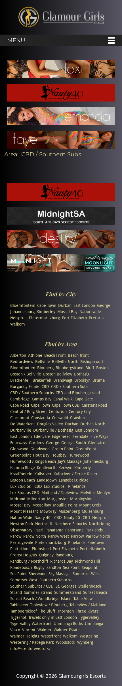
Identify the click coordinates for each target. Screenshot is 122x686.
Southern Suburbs (55, 580)
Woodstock (65, 642)
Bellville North (65, 361)
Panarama (54, 530)
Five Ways (99, 436)
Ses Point (18, 573)
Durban (64, 305)
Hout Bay (41, 455)
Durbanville (20, 430)
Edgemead (61, 436)
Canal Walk (63, 399)
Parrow (77, 536)
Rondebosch (21, 567)
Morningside (81, 499)
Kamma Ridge (22, 467)
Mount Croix (90, 505)
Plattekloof (20, 548)
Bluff (89, 368)
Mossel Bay (67, 311)
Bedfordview (21, 361)
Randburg (64, 555)
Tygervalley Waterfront (31, 623)
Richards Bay (61, 561)
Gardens (36, 442)
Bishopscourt (92, 361)
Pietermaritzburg (44, 318)
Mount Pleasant (24, 511)
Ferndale (81, 436)
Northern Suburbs (70, 524)
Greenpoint (20, 455)
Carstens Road (94, 405)
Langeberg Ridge (74, 480)
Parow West (58, 536)
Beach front (78, 355)
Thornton (65, 611)
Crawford (78, 417)
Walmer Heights (24, 636)
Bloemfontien (22, 368)
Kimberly (82, 467)
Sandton (54, 567)
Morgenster (57, 499)
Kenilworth (46, 467)
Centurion (58, 411)
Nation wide (90, 311)
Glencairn (96, 442)
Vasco (15, 630)
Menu (16, 40)
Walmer (44, 630)
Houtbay (58, 455)
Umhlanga (94, 623)
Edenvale (42, 436)
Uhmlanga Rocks (68, 623)
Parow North (34, 536)
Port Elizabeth (74, 318)
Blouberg (45, 368)
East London (84, 305)
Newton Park (21, 524)
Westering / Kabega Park (32, 642)
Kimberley (46, 311)
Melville (87, 492)
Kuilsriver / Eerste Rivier (76, 474)
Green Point (62, 449)
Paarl (38, 530)
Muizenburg (92, 511)
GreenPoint (85, 449)
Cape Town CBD (66, 405)
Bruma (98, 380)
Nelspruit (18, 318)
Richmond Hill (87, 561)
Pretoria (96, 318)
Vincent (28, 630)
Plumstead (41, 548)
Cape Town (46, 305)
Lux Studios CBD (24, 492)
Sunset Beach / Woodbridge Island (40, 598)
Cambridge (20, 399)
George (103, 305)
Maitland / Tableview (59, 492)
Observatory (21, 530)
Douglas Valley (50, 424)
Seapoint (89, 567)
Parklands (94, 530)
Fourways (18, 442)
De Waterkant (22, 424)
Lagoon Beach (22, 480)
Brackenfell (20, 380)
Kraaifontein (21, 474)
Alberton (18, 355)
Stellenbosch (89, 586)
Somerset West (23, 580)
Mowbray (48, 511)
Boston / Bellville (25, 374)
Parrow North (98, 536)
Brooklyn (82, 380)
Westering (89, 636)
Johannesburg (22, 311)
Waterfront (51, 636)
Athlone (35, 355)
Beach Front (55, 355)
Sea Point (71, 567)
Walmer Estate (67, 630)
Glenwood (19, 449)
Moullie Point (65, 505)
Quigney (46, 555)
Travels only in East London (52, 617)
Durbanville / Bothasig (53, 430)
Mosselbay (41, 505)
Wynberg (85, 642)
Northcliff (43, 524)
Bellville (42, 361)
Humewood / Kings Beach (33, 461)
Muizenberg (69, 511)
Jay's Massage (70, 461)
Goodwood (40, 449)
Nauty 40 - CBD (48, 517)
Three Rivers (87, 611)
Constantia (40, 417)
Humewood (78, 455)
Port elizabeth (92, 548)
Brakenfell (42, 380)
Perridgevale (21, 542)
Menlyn (103, 492)
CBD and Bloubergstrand (78, 393)
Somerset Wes (85, 573)
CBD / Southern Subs (69, 386)
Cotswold (60, 417)
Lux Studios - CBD (26, 486)
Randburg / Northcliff (29, 561)
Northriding (99, 524)
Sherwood (38, 573)
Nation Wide (21, 517)
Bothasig (81, 374)
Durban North (92, 424)
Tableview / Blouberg (49, 605)
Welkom (17, 324)
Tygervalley (89, 617)
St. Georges (66, 586)
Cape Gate (84, 399)
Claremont (19, 417)
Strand (16, 592)
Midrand (17, 499)
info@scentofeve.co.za (30, 648)
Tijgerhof (18, 617)
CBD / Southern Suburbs (32, 393)
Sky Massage (60, 573)
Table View (82, 598)
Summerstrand (67, 592)
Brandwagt (62, 380)
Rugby (39, 567)
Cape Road (19, 405)
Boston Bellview (57, 374)
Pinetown (95, 542)
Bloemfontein (22, 305)
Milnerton (36, 499)
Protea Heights (23, 555)
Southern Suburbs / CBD (32, 586)
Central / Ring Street (28, 411)
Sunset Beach (95, 592)
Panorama (74, 530)
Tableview (19, 605)
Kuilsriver (43, 474)
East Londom (86, 430)
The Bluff (47, 611)
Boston (102, 368)
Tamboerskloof (23, 611)
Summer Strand (38, 592)
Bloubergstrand (69, 368)
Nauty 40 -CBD (77, 517)
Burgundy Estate (24, 386)
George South (73, 442)
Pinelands (76, 542)
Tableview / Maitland (88, 605)
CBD (45, 386)
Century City (80, 411)
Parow (15, 536)
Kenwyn (65, 467)
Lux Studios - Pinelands (64, 486)
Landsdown (47, 480)
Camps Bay (41, 399)
